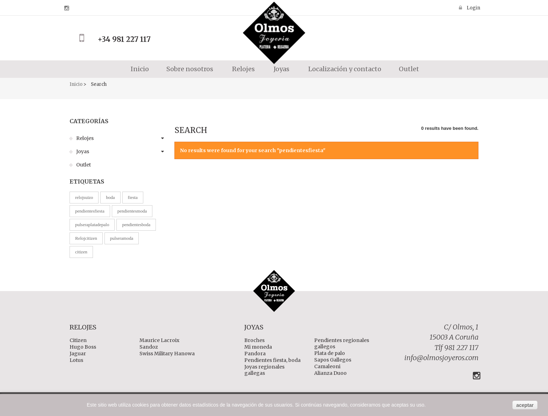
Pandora (255, 353)
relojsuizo (84, 197)
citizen (81, 251)
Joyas (82, 151)
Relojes (84, 138)
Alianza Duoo (330, 373)
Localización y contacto (344, 69)
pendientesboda (136, 224)
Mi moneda (258, 347)
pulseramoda (121, 238)
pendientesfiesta (89, 211)
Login (473, 7)
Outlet (409, 69)
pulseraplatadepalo (92, 224)
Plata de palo (329, 353)
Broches (254, 340)
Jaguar (78, 353)
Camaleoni (327, 366)
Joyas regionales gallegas (264, 370)
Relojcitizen (86, 238)
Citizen (78, 340)
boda (110, 197)
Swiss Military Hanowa (167, 353)
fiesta (133, 197)
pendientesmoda (132, 211)
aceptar (525, 405)
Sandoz (148, 347)
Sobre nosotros (189, 69)
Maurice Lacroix (159, 340)
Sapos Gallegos (332, 360)
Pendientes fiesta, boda (272, 360)
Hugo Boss (83, 347)
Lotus (76, 360)
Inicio (139, 69)
